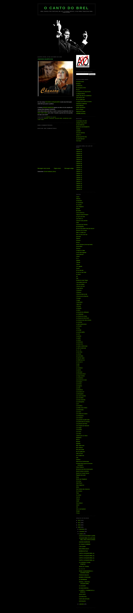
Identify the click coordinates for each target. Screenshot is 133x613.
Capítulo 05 (79, 157)
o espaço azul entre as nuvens (84, 101)
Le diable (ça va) (80, 360)
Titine (77, 493)
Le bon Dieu (79, 352)
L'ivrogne (78, 298)
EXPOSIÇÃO (82, 601)
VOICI (77, 505)
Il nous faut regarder (81, 252)
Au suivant (78, 204)
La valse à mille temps (81, 346)
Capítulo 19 (79, 185)
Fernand (78, 240)
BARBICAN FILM (83, 551)
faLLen (78, 89)
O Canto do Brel (66, 8)
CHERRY (78, 131)
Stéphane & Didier (80, 111)
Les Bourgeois (79, 393)
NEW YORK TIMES (43, 113)
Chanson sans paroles (81, 220)
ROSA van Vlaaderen (81, 479)
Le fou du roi (79, 362)
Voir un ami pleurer (81, 509)
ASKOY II (78, 134)
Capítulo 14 (79, 175)
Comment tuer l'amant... (82, 224)
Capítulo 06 (79, 159)
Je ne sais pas (79, 270)
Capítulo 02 (79, 151)
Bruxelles (78, 210)
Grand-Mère (79, 246)
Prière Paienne (80, 467)
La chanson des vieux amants (83, 320)
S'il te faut (78, 481)
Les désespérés (80, 401)
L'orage (78, 300)
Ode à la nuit (79, 453)
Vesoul (78, 499)
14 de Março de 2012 (81, 121)
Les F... (78, 403)
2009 (79, 527)
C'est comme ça (80, 212)
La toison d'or (79, 344)
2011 (79, 522)
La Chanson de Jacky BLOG (83, 91)
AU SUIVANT (82, 585)
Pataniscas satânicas (81, 103)
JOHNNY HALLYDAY (81, 123)
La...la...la (78, 350)
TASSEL (78, 129)
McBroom (66, 118)
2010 (79, 525)
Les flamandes (80, 409)
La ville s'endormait (81, 348)
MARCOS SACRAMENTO (82, 127)
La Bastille (78, 308)
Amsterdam (79, 200)
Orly (77, 457)
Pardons (78, 459)
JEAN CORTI (82, 594)
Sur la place (79, 491)
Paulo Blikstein (80, 105)
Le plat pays (79, 372)
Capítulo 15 (79, 177)
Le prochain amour (81, 374)
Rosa (77, 477)
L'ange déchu (79, 288)
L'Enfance (78, 292)
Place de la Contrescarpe (82, 461)
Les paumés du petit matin (82, 419)
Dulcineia (78, 236)
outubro (81, 533)
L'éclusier (78, 306)
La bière (78, 310)
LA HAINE (78, 330)
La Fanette (79, 326)
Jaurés (78, 268)
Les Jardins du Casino (81, 413)
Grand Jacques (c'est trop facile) (84, 244)
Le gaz (78, 364)
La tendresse (79, 342)
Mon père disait (80, 449)
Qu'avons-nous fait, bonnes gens (84, 469)
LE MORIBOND (83, 579)
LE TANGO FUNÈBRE (84, 544)
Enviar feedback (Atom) (50, 171)
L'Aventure (79, 290)
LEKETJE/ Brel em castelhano (83, 95)
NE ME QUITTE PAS (81, 136)
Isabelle (78, 260)
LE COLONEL (79, 356)
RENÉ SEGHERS (80, 107)
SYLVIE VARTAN (80, 132)
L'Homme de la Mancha (82, 296)
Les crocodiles (79, 397)
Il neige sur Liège (80, 250)
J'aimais (78, 262)
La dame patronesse (81, 324)
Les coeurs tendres (81, 395)
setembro (81, 604)
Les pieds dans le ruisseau (83, 421)
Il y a (77, 258)
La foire (78, 328)
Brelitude (78, 83)
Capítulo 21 (79, 189)
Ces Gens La (79, 218)
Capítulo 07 (79, 161)
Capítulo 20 (79, 187)
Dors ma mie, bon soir (81, 234)
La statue (78, 340)
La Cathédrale (79, 314)
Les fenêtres (79, 405)
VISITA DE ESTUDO (84, 599)
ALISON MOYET (80, 139)
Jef (77, 276)
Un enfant (78, 495)
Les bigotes (79, 385)
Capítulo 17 (79, 181)
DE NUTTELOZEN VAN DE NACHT (85, 228)
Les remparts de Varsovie (82, 425)
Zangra (78, 511)
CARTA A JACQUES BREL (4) (86, 553)
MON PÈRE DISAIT (84, 548)
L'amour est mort (80, 286)
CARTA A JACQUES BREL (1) (86, 560)
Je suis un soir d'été (81, 272)
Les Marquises (80, 415)
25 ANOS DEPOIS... (84, 588)
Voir (77, 507)
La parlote (78, 336)
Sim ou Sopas (79, 109)
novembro (82, 531)
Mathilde (78, 443)
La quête (78, 338)
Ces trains (78, 140)
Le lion (77, 366)
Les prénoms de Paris (81, 423)
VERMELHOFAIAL (81, 113)
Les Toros (78, 431)
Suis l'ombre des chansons (83, 489)
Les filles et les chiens (81, 407)
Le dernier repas (80, 358)
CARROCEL (79, 85)
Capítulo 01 (79, 149)
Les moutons (79, 417)
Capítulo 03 (79, 153)
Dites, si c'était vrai (81, 232)
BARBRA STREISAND (84, 577)
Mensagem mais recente (44, 168)
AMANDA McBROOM (48, 107)
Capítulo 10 (79, 167)
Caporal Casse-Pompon (82, 214)
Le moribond (79, 368)
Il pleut (77, 256)
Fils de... (78, 242)
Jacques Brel (58, 118)
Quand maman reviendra (82, 471)
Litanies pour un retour (82, 435)
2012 (79, 520)
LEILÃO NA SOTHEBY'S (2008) (87, 535)
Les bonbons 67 (80, 391)
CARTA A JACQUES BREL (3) (86, 555)
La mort (78, 334)
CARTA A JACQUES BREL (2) (86, 558)
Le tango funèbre (80, 376)
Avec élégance (80, 206)
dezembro (82, 529)
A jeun (77, 196)
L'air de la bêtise (80, 284)
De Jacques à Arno (81, 87)
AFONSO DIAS (80, 81)
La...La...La (82, 568)
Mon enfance (79, 447)
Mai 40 (78, 439)
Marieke (78, 441)
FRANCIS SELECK (84, 575)
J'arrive (78, 264)
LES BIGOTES (82, 596)
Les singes (79, 427)
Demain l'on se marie (81, 230)
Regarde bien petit (80, 475)
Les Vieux (78, 433)
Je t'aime (78, 274)
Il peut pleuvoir (80, 254)
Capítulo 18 (79, 183)
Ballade (78, 208)
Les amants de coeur (81, 380)
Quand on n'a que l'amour (82, 473)
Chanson (51, 118)
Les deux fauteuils (80, 399)
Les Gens (78, 411)
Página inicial (57, 168)
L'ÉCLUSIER (82, 546)
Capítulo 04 (79, 155)
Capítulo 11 (79, 169)
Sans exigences (80, 485)
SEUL (77, 487)
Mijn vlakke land (80, 445)
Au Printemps (79, 202)
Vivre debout (79, 503)
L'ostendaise (79, 302)
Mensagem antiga (69, 168)
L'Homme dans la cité (81, 294)
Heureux (78, 248)
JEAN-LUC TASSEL (84, 566)
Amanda (46, 118)
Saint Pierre (79, 483)
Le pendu (78, 370)
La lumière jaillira (80, 332)
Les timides (79, 429)
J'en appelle (79, 266)
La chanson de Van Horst (82, 318)
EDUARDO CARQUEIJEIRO (52, 102)
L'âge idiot (78, 304)
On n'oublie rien (80, 455)
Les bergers (79, 381)
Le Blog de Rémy (80, 93)
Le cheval (78, 354)
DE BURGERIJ (80, 226)
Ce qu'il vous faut (80, 216)
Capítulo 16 (79, 179)
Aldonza (78, 198)
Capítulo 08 (79, 163)
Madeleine (78, 437)
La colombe (79, 322)
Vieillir (77, 501)
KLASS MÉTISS (80, 125)
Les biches (79, 383)
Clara (77, 222)
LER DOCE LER (80, 97)
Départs (78, 238)
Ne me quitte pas (80, 99)
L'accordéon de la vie (81, 282)
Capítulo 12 (79, 171)
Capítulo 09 (79, 165)
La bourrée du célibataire (82, 312)
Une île (78, 497)
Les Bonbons (79, 389)
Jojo (77, 278)
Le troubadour (79, 378)
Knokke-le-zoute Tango (82, 280)
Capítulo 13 (79, 173)
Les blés (78, 388)
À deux (78, 513)
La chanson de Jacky (81, 316)
